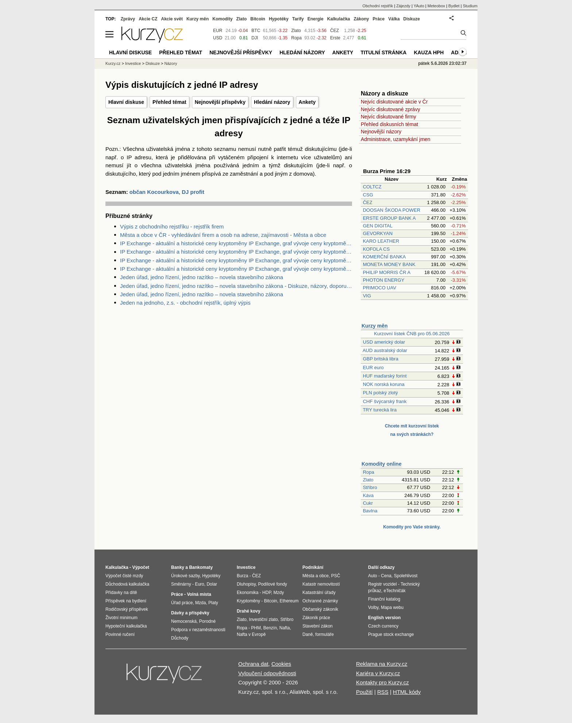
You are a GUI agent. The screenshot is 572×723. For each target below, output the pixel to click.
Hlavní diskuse (126, 102)
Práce (379, 19)
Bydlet (454, 6)
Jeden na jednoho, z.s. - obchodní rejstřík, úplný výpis (185, 303)
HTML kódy (407, 692)
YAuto (419, 6)
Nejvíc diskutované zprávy (390, 109)
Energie (316, 19)
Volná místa (199, 594)
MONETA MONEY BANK (389, 264)
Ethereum (288, 600)
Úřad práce (182, 602)
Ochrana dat (253, 664)
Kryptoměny (248, 600)
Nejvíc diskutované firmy (388, 117)
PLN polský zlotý (380, 392)
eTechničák (395, 590)
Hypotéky (279, 19)
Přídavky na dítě (121, 592)
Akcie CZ (148, 19)
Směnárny (181, 584)
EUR (217, 30)
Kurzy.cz (112, 63)
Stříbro (370, 487)
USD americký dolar (384, 342)
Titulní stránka (383, 52)
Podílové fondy (272, 584)
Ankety (307, 102)
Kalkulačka (338, 19)
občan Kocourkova (154, 192)
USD (217, 37)
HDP (266, 592)
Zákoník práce (316, 617)
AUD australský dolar (385, 350)
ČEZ (367, 202)
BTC (255, 30)
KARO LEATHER (381, 241)
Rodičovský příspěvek (126, 609)
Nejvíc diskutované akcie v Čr (394, 102)
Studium (470, 6)
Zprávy (128, 19)
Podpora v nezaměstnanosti (198, 629)
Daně (307, 634)
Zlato (368, 479)
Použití (364, 692)
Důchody (179, 638)
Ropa (368, 472)
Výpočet (140, 567)
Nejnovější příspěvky (220, 102)
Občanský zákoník (320, 609)
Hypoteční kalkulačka (126, 626)
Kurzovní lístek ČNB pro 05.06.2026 (411, 333)
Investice (133, 63)
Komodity (222, 19)
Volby (373, 607)
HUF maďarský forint (385, 376)
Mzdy (279, 592)
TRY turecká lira (380, 410)
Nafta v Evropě (251, 634)
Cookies (281, 664)
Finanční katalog (384, 599)
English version (384, 617)
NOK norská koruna (384, 384)
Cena (386, 575)
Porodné (207, 621)
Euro (199, 584)
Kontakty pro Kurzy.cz (382, 682)
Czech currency (383, 626)
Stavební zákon (317, 626)
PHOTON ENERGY (384, 280)
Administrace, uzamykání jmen (395, 139)
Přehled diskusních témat (389, 124)
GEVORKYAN (378, 233)
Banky (177, 567)
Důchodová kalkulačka (127, 584)
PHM (256, 627)
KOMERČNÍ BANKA (384, 256)
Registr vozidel (382, 584)
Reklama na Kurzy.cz (381, 664)
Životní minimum (121, 617)
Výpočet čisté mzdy (124, 575)
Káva (368, 495)
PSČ (335, 575)
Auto (372, 575)
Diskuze (411, 19)
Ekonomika (247, 592)
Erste (335, 37)
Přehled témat (169, 102)
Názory (171, 63)
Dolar (211, 584)
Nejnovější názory (381, 131)
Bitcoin (257, 19)
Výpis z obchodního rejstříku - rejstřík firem (172, 226)
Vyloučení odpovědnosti (267, 673)
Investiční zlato (263, 619)
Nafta (284, 627)
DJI (254, 37)
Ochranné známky (320, 600)
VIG (367, 295)
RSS (383, 692)
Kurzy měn (375, 326)
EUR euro (373, 367)
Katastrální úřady (319, 592)
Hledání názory (272, 102)
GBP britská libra (380, 359)
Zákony (361, 19)
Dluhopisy (246, 584)
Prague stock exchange (391, 634)
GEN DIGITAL (378, 225)
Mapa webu (392, 607)
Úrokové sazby (185, 575)
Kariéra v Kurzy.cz (378, 673)
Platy (213, 602)
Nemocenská (184, 621)
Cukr (368, 503)
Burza (242, 575)
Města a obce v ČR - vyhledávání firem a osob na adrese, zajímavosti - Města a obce (223, 235)
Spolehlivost (406, 575)
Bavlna (370, 510)
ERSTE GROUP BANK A (389, 218)
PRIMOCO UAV (380, 287)
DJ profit (193, 192)
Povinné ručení (120, 634)
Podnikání (312, 567)
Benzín (270, 627)
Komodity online (382, 464)
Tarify (298, 19)
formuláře (324, 634)
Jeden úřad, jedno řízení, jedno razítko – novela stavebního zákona (201, 277)
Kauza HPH (429, 52)
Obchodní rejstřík (378, 6)
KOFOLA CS (376, 249)
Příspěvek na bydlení (125, 600)
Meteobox (436, 6)
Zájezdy (403, 6)
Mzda (200, 602)
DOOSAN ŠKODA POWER (391, 210)
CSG (368, 195)
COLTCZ (372, 186)
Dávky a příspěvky (190, 612)
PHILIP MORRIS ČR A (386, 272)
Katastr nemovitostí (321, 584)
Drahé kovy (248, 611)
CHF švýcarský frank (385, 401)
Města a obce (315, 575)
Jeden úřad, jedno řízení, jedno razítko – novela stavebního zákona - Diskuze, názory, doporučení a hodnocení (236, 286)
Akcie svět (172, 19)
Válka (393, 19)
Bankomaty (201, 567)
